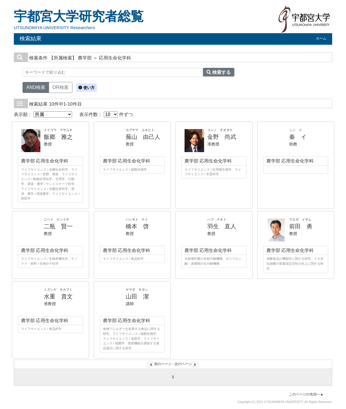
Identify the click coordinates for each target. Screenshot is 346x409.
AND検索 (35, 87)
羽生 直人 (221, 226)
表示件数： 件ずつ (106, 114)
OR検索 (60, 87)
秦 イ (297, 137)
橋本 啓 (137, 226)
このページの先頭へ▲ (306, 394)
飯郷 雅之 (58, 137)
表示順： (43, 114)
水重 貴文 (58, 296)
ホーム (321, 38)
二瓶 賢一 (58, 226)
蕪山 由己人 (143, 137)
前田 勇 (300, 226)
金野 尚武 (221, 137)
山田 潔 (137, 296)
